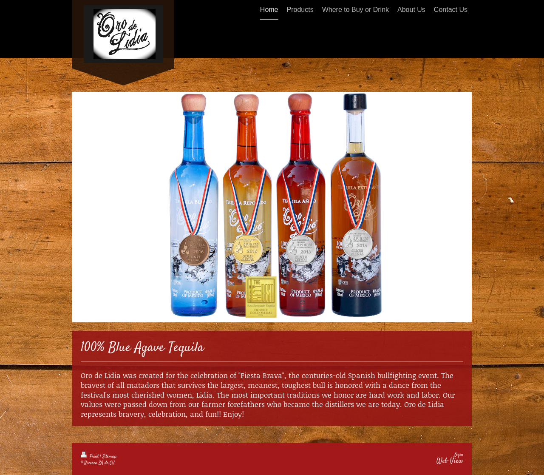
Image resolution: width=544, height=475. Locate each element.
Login (458, 455)
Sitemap (109, 456)
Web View (449, 461)
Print (90, 456)
